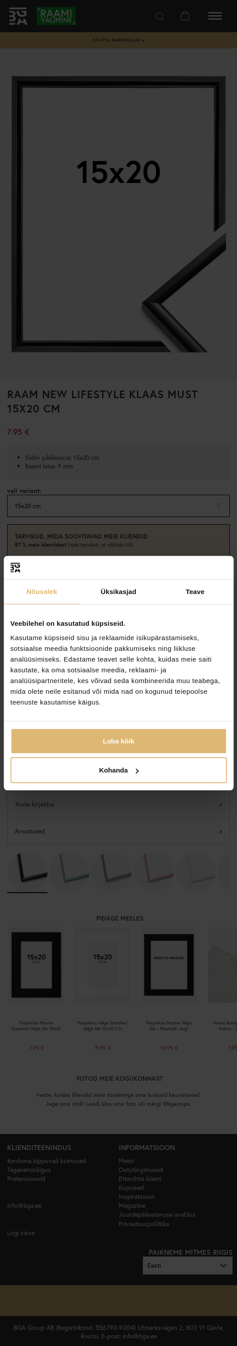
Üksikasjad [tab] (118, 591)
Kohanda (118, 770)
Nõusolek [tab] (41, 591)
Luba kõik (118, 740)
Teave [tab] (195, 591)
